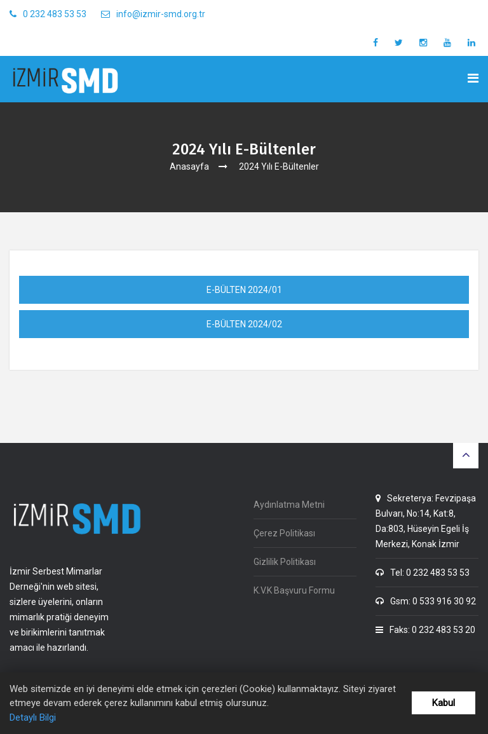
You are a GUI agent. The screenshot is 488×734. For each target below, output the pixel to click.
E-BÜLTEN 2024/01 (244, 290)
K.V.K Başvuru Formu (294, 590)
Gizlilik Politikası (285, 562)
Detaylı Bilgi (33, 717)
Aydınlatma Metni (289, 505)
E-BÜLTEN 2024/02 (244, 324)
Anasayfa (189, 166)
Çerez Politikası (284, 533)
